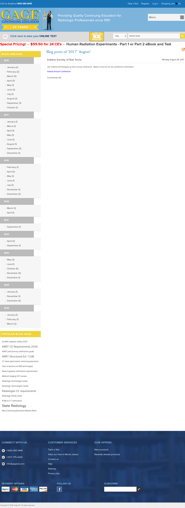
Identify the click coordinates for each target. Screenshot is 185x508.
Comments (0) (54, 77)
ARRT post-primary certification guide (18, 351)
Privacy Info (54, 473)
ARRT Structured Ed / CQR (18, 356)
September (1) (14, 226)
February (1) (13, 167)
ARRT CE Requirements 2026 (20, 346)
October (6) (12, 268)
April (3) (11, 80)
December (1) (13, 153)
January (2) (12, 67)
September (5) (14, 148)
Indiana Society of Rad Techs (64, 59)
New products (101, 449)
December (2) (14, 194)
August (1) (12, 144)
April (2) (11, 171)
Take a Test (133, 3)
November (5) (14, 273)
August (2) (12, 98)
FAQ (50, 464)
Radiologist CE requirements (19, 391)
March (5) (11, 76)
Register (145, 3)
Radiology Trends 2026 (12, 396)
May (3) (10, 259)
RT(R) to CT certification (12, 401)
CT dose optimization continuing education (20, 361)
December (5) (14, 300)
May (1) (10, 85)
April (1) (10, 130)
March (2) (11, 323)
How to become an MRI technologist (17, 366)
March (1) (11, 126)
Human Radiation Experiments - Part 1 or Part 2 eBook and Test (118, 44)
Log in (155, 3)
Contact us (53, 459)
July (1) (10, 94)
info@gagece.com (15, 463)
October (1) (12, 107)
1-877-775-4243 (14, 457)
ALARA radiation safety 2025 (15, 341)
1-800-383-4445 (24, 3)
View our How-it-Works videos (63, 454)
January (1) (12, 121)
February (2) (13, 71)
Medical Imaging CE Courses (14, 376)
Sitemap (52, 468)
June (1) (10, 139)
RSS (183, 49)
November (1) (13, 189)
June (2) (11, 89)
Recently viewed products (107, 454)
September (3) (14, 103)
